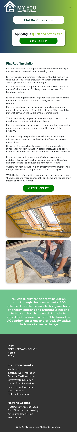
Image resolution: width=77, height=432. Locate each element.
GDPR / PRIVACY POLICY (21, 349)
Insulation (13, 369)
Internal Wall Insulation (21, 373)
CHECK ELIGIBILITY (38, 40)
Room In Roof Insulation (21, 387)
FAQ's (10, 356)
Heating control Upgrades (22, 407)
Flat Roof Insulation (18, 394)
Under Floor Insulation (20, 383)
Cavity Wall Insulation (20, 380)
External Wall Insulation (21, 376)
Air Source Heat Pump (20, 414)
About (11, 353)
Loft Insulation (15, 390)
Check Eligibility (38, 188)
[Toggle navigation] (70, 6)
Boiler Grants (15, 417)
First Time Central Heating (23, 410)
